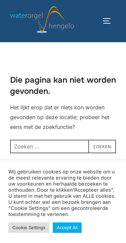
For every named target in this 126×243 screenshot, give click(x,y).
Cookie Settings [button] (28, 227)
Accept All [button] (67, 227)
